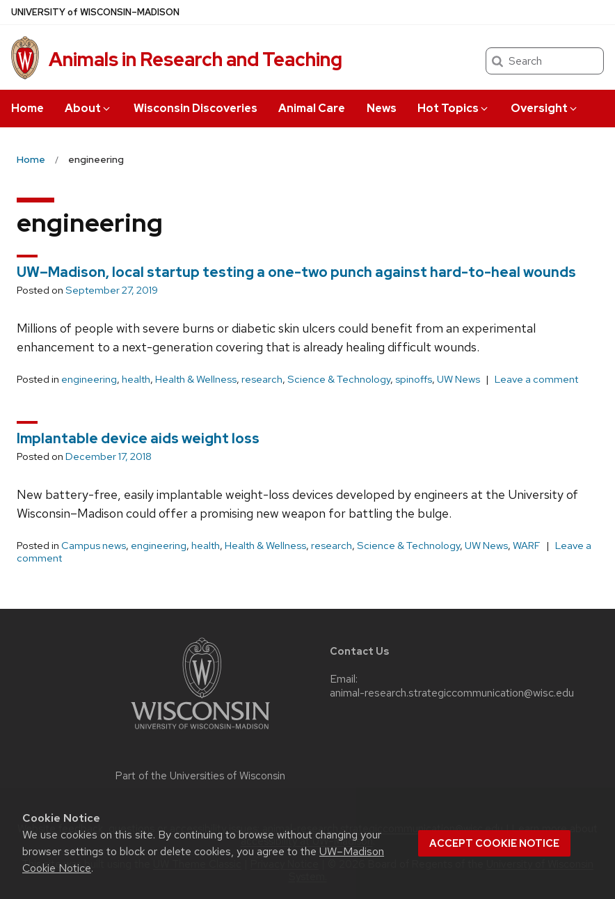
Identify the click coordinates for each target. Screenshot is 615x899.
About (88, 108)
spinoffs (413, 379)
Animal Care (311, 108)
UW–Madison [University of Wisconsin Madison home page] (95, 12)
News (382, 108)
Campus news (93, 545)
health (136, 379)
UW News (458, 379)
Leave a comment (536, 379)
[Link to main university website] (200, 731)
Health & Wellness (196, 379)
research (261, 379)
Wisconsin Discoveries (195, 108)
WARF (527, 545)
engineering (89, 379)
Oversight (545, 108)
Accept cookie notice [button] (494, 843)
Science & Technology (338, 379)
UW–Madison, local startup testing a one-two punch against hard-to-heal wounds (296, 272)
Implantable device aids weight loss (138, 438)
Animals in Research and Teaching (195, 59)
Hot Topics (453, 108)
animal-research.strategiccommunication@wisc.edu (452, 693)
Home (27, 108)
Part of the (200, 776)
